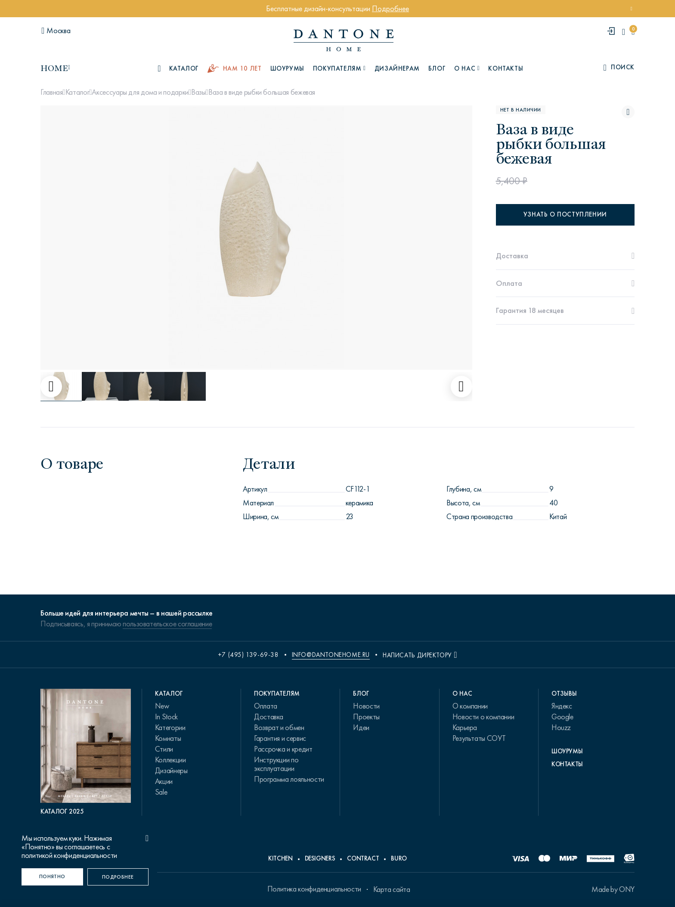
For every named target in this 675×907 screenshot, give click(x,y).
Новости (366, 706)
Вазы (198, 92)
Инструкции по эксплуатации (276, 764)
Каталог (77, 92)
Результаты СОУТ (479, 738)
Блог (437, 68)
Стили (164, 749)
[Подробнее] (118, 876)
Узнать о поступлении (565, 214)
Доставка (268, 716)
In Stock (166, 716)
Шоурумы (287, 68)
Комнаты (168, 738)
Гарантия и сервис (280, 738)
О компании (470, 706)
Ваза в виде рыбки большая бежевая (261, 92)
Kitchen (280, 858)
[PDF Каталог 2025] (85, 752)
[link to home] (343, 40)
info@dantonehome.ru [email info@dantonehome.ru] (331, 655)
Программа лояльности (289, 779)
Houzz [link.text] (561, 727)
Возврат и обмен (279, 727)
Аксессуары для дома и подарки (140, 92)
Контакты (505, 68)
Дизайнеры (171, 770)
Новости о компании (483, 716)
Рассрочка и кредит (283, 749)
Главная (51, 92)
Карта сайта (391, 889)
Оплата (265, 706)
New (162, 706)
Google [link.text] (562, 716)
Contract (363, 858)
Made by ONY (613, 889)
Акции (164, 781)
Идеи (361, 727)
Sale (161, 792)
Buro (399, 858)
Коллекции (170, 759)
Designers (320, 858)
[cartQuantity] (633, 31)
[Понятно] (52, 876)
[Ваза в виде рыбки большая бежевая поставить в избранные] (628, 111)
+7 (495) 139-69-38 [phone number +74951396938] (248, 655)
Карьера (464, 727)
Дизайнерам (397, 68)
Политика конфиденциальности (314, 889)
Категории (170, 727)
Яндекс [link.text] (561, 706)
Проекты (366, 716)
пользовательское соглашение (167, 623)
